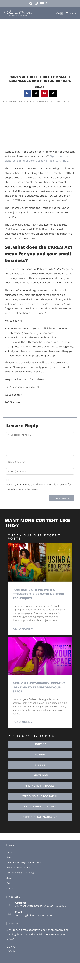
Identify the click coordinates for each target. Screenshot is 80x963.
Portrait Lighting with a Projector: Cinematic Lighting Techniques (38, 594)
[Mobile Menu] (70, 13)
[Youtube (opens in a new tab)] (42, 3)
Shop (9, 878)
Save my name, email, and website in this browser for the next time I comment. (38, 487)
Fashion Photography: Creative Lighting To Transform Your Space (39, 687)
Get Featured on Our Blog (20, 873)
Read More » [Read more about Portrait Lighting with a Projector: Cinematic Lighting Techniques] (23, 628)
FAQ (8, 883)
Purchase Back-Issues (18, 867)
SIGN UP (11, 946)
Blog (8, 857)
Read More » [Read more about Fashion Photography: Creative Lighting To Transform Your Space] (23, 722)
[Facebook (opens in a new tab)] (31, 3)
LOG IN (10, 951)
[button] (27, 93)
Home (9, 852)
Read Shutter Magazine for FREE (23, 862)
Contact (10, 888)
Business (55, 101)
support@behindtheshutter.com (34, 915)
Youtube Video (69, 101)
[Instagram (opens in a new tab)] (36, 3)
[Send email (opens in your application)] (48, 3)
